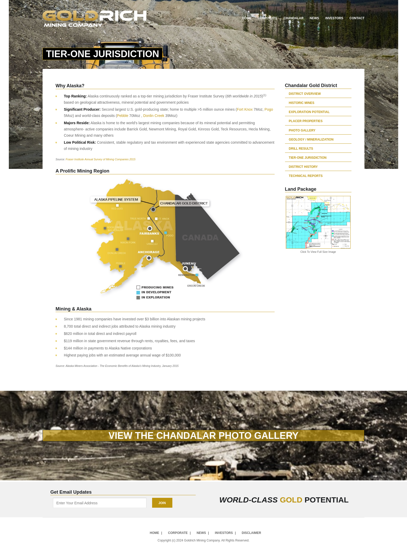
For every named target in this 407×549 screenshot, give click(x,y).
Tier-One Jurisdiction (308, 157)
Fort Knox (245, 109)
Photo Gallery (302, 130)
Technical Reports (306, 175)
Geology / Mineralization (311, 139)
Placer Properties (306, 121)
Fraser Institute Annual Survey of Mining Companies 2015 (100, 159)
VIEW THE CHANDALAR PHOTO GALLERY (203, 435)
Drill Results (301, 148)
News (314, 18)
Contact (356, 18)
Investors (334, 18)
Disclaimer (251, 532)
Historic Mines (301, 102)
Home (247, 18)
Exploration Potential (309, 112)
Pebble (122, 116)
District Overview (305, 93)
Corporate (267, 18)
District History (303, 166)
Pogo (268, 109)
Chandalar (293, 18)
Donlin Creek (153, 116)
